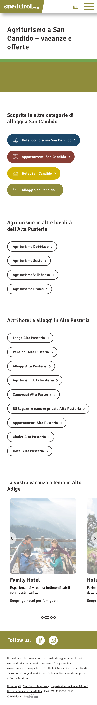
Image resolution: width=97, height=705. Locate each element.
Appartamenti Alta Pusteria (35, 422)
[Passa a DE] (75, 7)
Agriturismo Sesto (27, 260)
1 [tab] (42, 617)
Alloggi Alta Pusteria (30, 366)
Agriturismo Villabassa (31, 275)
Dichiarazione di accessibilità (24, 691)
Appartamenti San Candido (44, 157)
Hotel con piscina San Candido (47, 140)
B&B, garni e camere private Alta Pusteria (47, 408)
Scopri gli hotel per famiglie (33, 600)
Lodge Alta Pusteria (29, 338)
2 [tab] (46, 617)
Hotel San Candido (37, 173)
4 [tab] (54, 617)
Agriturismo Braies (28, 289)
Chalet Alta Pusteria (29, 437)
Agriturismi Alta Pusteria (33, 380)
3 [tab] (51, 617)
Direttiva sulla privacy (36, 686)
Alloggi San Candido (38, 190)
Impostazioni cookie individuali (69, 686)
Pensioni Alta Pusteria (31, 352)
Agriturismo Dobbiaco (31, 246)
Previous (10, 538)
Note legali (14, 686)
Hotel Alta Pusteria (28, 451)
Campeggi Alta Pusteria (32, 394)
